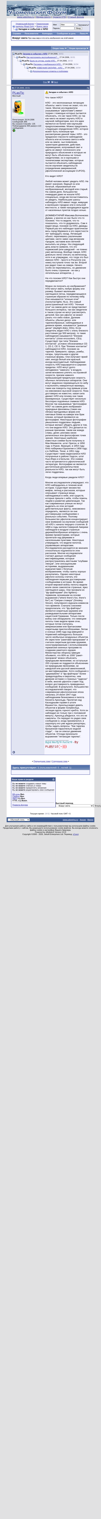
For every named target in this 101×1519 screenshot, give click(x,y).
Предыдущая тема (42, 761)
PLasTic (18, 93)
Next (56, 82)
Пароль (56, 28)
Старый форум (76, 17)
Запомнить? (82, 25)
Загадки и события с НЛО (35, 54)
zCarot (76, 834)
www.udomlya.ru (25, 17)
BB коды (16, 794)
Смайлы (16, 796)
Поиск (83, 33)
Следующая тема (59, 761)
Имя (55, 25)
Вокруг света (42, 26)
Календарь (47, 33)
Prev (45, 82)
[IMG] (14, 798)
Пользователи (31, 33)
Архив (83, 820)
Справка (17, 33)
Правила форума (20, 805)
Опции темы (58, 48)
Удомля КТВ (59, 17)
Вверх (90, 820)
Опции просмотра (77, 48)
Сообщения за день (66, 33)
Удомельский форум (25, 24)
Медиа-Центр (43, 17)
